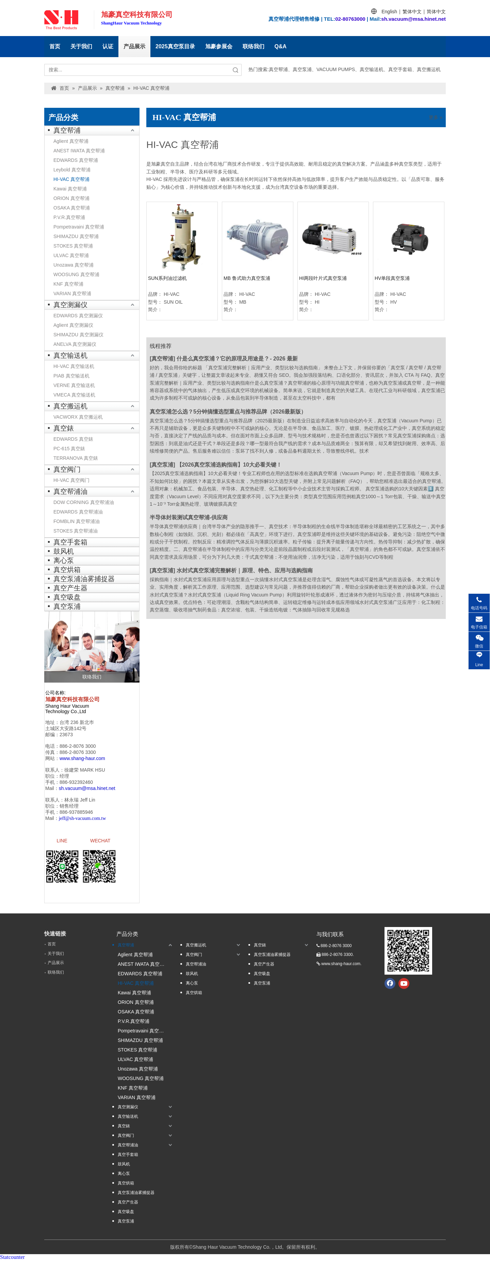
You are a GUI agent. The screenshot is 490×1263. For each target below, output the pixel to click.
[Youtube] (403, 986)
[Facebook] (390, 986)
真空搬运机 (70, 406)
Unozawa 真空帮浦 (73, 265)
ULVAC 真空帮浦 (71, 255)
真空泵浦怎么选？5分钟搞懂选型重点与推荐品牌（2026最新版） (228, 412)
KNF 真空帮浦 (68, 284)
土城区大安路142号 (65, 728)
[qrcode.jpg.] (408, 953)
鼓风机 (63, 551)
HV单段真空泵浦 (392, 278)
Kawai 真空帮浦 (70, 188)
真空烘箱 (67, 569)
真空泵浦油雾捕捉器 (84, 579)
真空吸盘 (67, 597)
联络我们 (253, 46)
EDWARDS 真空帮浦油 (78, 512)
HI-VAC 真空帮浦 (71, 179)
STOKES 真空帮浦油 (75, 531)
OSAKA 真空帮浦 (71, 207)
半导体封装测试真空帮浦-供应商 (189, 517)
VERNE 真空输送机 (74, 385)
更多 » (435, 117)
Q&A (281, 46)
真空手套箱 (70, 542)
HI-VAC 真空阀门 (71, 480)
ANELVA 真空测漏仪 (74, 344)
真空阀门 (67, 469)
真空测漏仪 (70, 304)
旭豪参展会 (218, 46)
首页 (54, 46)
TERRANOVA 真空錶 (75, 458)
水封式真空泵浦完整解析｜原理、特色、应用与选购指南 (245, 570)
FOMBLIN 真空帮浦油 (76, 521)
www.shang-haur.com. (341, 966)
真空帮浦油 (70, 491)
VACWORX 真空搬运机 (78, 417)
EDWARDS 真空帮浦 (75, 160)
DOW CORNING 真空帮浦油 (83, 502)
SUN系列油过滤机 (167, 278)
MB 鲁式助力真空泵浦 (247, 278)
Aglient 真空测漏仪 (73, 325)
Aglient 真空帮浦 (70, 141)
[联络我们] (92, 647)
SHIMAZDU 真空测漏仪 (78, 334)
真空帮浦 (67, 130)
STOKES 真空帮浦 (73, 246)
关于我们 (81, 46)
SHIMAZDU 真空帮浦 (76, 236)
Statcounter (12, 1260)
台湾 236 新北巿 (77, 722)
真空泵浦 (67, 606)
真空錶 (63, 428)
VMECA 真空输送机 (74, 395)
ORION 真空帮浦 (71, 198)
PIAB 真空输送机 (71, 375)
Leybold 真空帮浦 (72, 169)
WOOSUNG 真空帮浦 (76, 274)
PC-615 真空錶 (69, 448)
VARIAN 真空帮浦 (72, 293)
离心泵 (63, 560)
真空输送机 (70, 355)
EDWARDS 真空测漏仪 (78, 315)
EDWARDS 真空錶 (73, 439)
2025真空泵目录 (175, 46)
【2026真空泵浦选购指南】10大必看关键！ (229, 465)
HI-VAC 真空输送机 (73, 366)
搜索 (235, 69)
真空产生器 (70, 588)
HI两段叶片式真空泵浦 (323, 278)
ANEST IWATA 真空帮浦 (79, 150)
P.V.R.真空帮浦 (69, 217)
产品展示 (134, 46)
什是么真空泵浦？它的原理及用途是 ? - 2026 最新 (237, 358)
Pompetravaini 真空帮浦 (78, 227)
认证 (107, 46)
